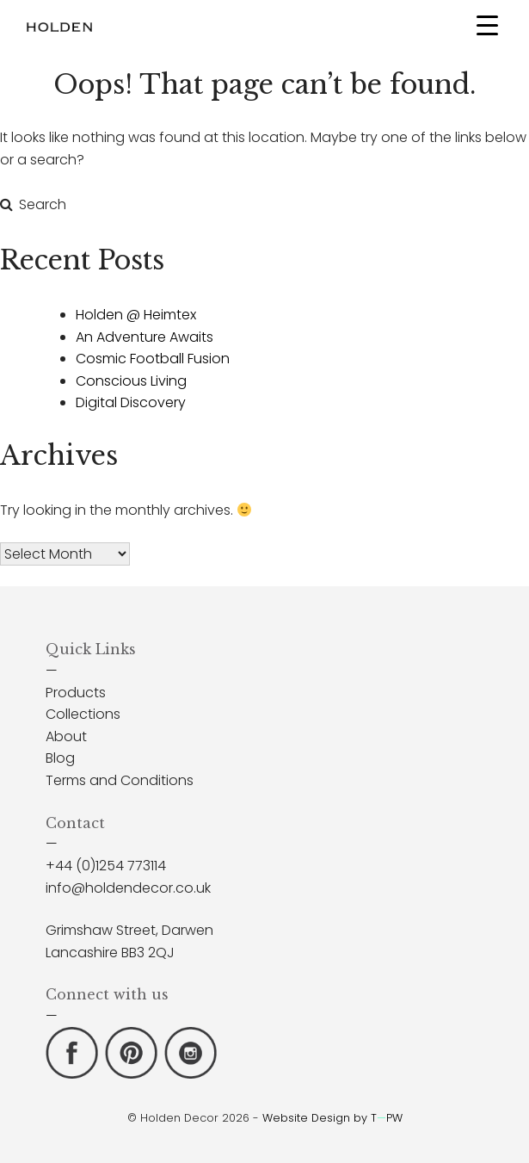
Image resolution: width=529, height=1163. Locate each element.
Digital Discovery (131, 402)
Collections (83, 714)
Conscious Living (131, 381)
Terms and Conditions (120, 780)
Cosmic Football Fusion (153, 358)
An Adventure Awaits (144, 337)
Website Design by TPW (332, 1117)
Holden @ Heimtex (136, 315)
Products (76, 692)
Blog (60, 758)
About (66, 736)
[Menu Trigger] (487, 24)
